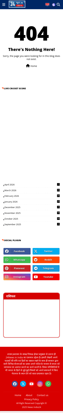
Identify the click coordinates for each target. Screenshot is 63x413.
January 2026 (32, 201)
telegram (48, 268)
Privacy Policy (31, 399)
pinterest (19, 268)
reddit (48, 259)
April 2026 (32, 184)
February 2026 (32, 195)
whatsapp (19, 259)
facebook (19, 251)
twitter (48, 251)
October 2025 (32, 218)
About (29, 395)
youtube (48, 276)
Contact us (42, 395)
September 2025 (32, 224)
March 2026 (32, 190)
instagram (19, 276)
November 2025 (32, 213)
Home (31, 66)
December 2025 (32, 207)
